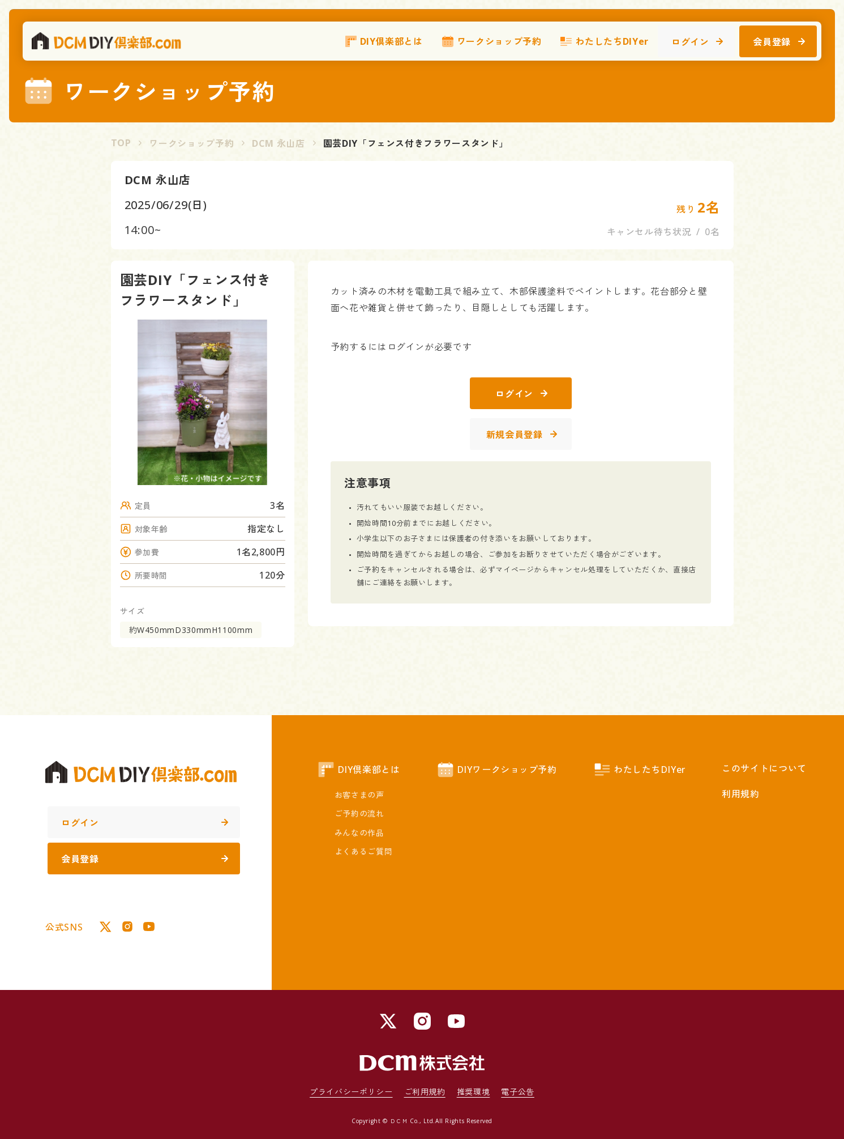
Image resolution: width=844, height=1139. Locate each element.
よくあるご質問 (363, 851)
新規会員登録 (521, 434)
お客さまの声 (359, 794)
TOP (121, 143)
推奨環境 (473, 1091)
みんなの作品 (359, 832)
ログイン (697, 43)
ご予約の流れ (359, 813)
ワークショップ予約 (491, 42)
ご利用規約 (424, 1091)
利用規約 (741, 794)
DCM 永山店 (278, 143)
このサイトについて (764, 768)
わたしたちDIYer (603, 42)
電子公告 (517, 1091)
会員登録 (779, 43)
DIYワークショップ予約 (496, 769)
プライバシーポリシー (351, 1091)
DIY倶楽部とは (383, 42)
